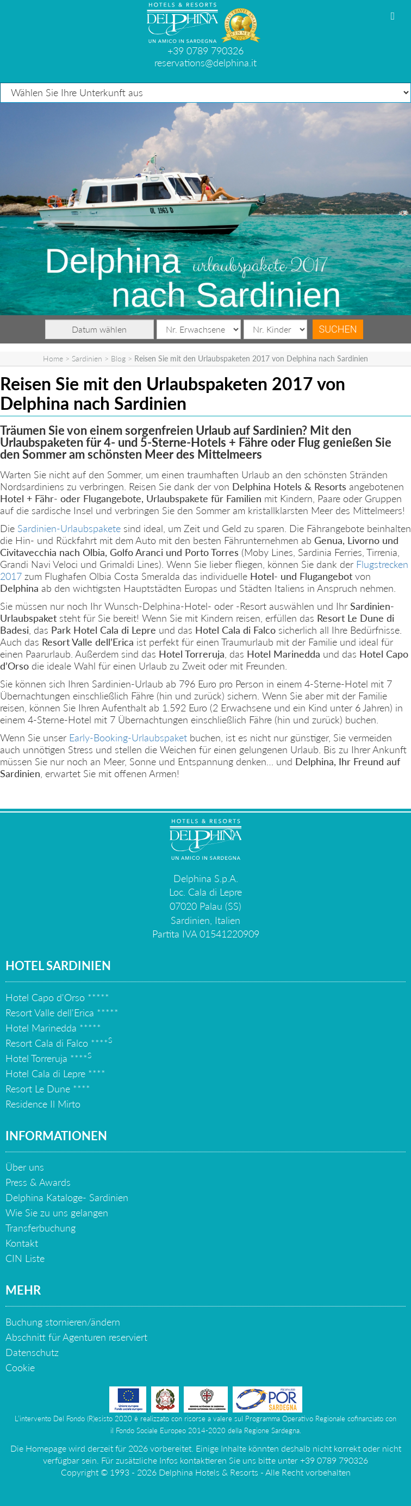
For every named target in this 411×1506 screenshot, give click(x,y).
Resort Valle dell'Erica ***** (62, 1012)
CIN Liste (25, 1258)
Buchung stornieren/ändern (62, 1322)
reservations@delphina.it (205, 62)
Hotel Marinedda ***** (53, 1028)
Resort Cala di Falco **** (58, 1043)
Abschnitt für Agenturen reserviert (76, 1337)
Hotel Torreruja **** (48, 1058)
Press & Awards (38, 1182)
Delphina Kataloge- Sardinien (66, 1197)
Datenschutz (32, 1352)
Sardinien (87, 358)
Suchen (338, 329)
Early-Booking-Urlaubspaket (129, 737)
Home (53, 358)
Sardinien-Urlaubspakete (69, 528)
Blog (118, 358)
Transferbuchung (40, 1228)
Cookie (20, 1367)
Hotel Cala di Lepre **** (55, 1073)
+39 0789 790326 (205, 51)
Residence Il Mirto (42, 1104)
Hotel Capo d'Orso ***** (57, 997)
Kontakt (21, 1243)
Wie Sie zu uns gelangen (56, 1212)
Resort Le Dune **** (47, 1089)
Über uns (24, 1167)
